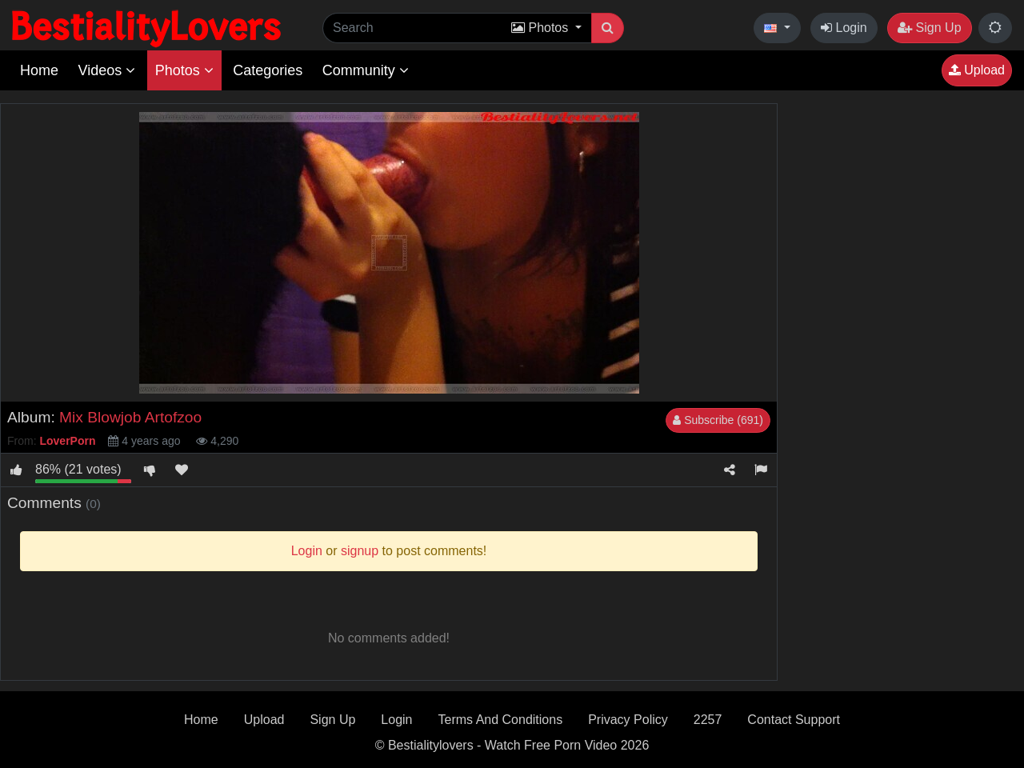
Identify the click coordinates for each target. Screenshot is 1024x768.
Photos (184, 70)
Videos (106, 70)
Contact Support (793, 719)
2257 (708, 719)
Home (39, 70)
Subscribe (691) (718, 420)
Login (844, 27)
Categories (267, 70)
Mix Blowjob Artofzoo (130, 417)
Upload (977, 70)
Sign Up (929, 27)
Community (365, 70)
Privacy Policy (628, 719)
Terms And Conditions (500, 719)
